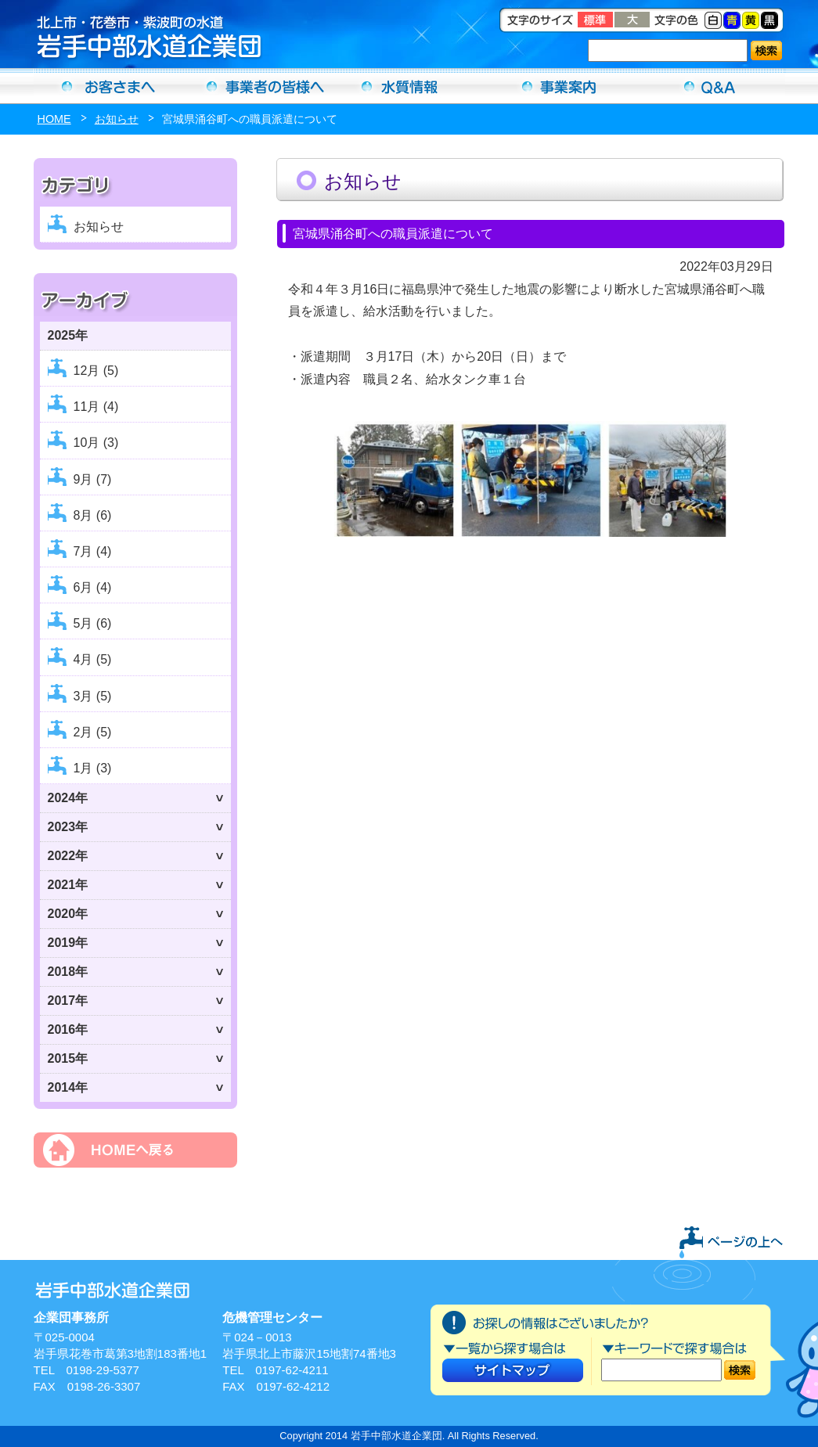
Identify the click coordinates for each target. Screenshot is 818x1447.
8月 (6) (93, 515)
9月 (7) (93, 479)
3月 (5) (93, 696)
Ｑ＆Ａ (710, 86)
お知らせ (117, 119)
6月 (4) (93, 587)
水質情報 (409, 86)
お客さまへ (109, 86)
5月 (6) (93, 623)
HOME (54, 119)
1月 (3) (93, 768)
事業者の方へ (259, 86)
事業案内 (560, 86)
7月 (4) (93, 551)
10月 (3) (96, 442)
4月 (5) (93, 659)
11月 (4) (96, 406)
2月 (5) (93, 732)
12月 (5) (96, 370)
